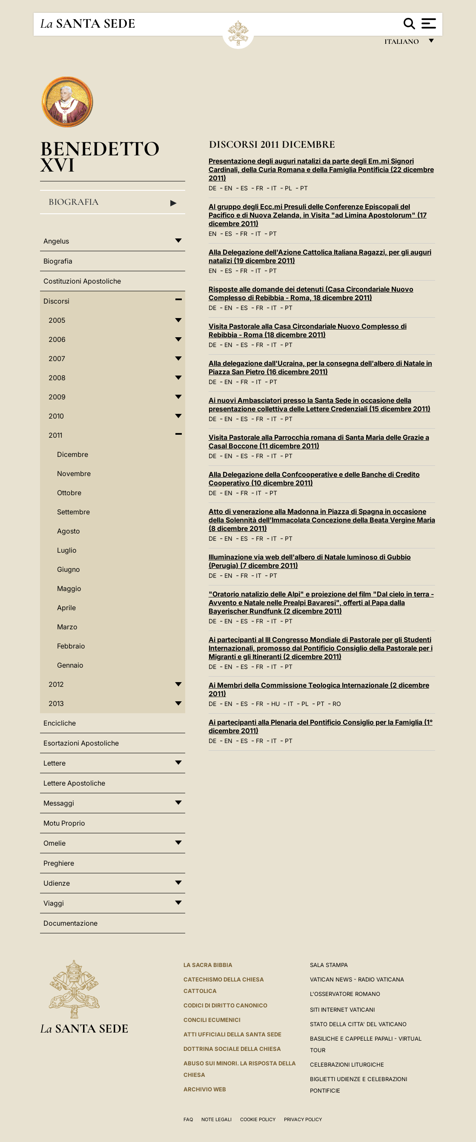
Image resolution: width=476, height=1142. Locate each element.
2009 (57, 397)
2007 (57, 358)
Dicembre (72, 454)
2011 (55, 435)
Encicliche (59, 723)
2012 (56, 684)
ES (244, 188)
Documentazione (70, 923)
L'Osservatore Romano (345, 993)
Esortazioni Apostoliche (81, 743)
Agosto (68, 531)
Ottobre (69, 492)
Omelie (54, 843)
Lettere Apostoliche (74, 783)
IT (274, 188)
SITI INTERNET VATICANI (342, 1009)
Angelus (56, 241)
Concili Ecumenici (212, 1019)
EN (228, 188)
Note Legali (216, 1119)
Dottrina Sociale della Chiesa (232, 1048)
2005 (57, 320)
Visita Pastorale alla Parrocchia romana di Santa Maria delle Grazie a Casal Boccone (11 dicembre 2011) (319, 441)
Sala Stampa (329, 964)
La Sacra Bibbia (208, 964)
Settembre (73, 512)
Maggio (69, 588)
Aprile (66, 607)
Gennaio (70, 665)
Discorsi (56, 301)
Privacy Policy (303, 1119)
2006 (57, 339)
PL (288, 188)
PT (304, 188)
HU (275, 703)
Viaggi (53, 903)
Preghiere (58, 863)
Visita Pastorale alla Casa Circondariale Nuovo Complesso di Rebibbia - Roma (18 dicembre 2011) (308, 330)
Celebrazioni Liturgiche (347, 1064)
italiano (403, 43)
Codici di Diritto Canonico (225, 1005)
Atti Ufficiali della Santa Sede (232, 1034)
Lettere (54, 763)
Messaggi (58, 803)
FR (259, 188)
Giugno (68, 569)
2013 (56, 703)
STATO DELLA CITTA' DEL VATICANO (358, 1024)
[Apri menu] (427, 23)
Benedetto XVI (100, 156)
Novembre (74, 473)
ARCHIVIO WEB (205, 1089)
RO (337, 703)
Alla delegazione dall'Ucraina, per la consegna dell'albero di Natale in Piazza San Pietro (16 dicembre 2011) (320, 367)
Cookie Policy (257, 1119)
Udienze (56, 883)
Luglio (67, 550)
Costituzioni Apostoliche (82, 281)
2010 (56, 416)
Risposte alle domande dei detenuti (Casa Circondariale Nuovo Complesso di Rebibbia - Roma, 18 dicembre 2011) (311, 293)
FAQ (188, 1119)
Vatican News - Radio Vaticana (357, 979)
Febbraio (71, 646)
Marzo (67, 627)
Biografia (113, 202)
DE (212, 188)
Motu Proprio (64, 823)
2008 (57, 377)
